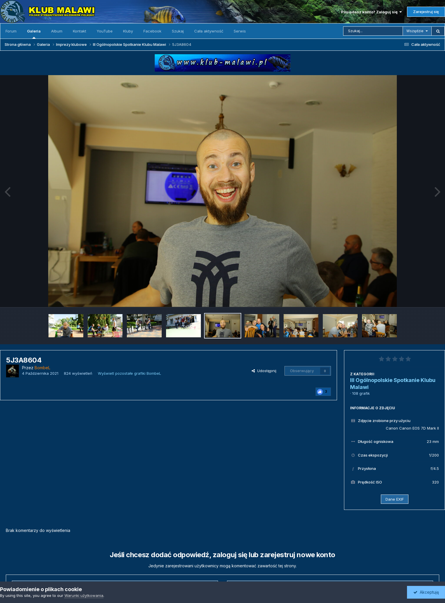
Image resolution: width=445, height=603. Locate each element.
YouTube (105, 31)
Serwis (240, 31)
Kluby (128, 31)
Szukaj (178, 31)
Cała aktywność (208, 31)
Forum (11, 31)
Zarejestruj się (426, 11)
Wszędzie (415, 31)
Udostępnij (264, 370)
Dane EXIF (394, 499)
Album (56, 31)
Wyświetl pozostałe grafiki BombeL (129, 373)
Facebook (152, 31)
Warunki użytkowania (83, 595)
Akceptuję (426, 592)
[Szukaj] (373, 31)
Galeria (34, 34)
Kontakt (79, 31)
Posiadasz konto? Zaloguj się (371, 12)
